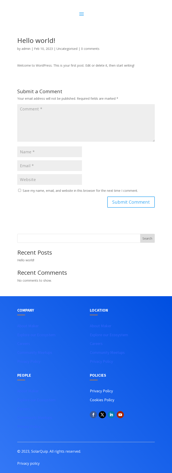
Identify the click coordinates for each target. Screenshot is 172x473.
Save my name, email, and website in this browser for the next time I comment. (80, 190)
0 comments (90, 48)
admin (26, 48)
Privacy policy (28, 463)
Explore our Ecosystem (36, 334)
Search (147, 238)
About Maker (28, 325)
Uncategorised (66, 48)
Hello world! (25, 260)
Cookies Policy (102, 399)
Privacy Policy (28, 361)
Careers (23, 343)
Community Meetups (34, 352)
